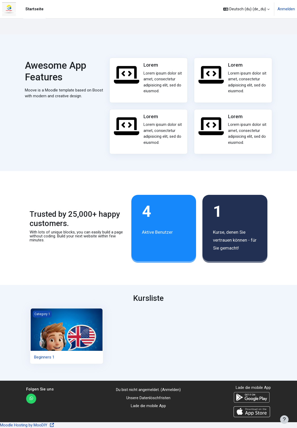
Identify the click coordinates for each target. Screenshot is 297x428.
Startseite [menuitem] (34, 9)
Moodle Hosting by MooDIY (27, 425)
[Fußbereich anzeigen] (284, 419)
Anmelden (286, 9)
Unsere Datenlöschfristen (148, 397)
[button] (246, 9)
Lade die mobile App (148, 405)
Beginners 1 (44, 357)
